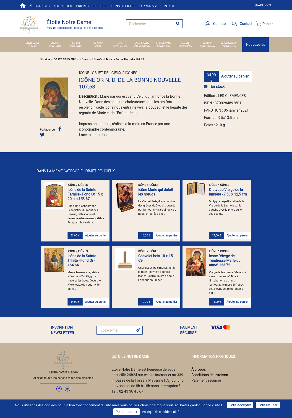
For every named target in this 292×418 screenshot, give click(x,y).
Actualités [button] (63, 6)
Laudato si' (147, 6)
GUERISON (207, 43)
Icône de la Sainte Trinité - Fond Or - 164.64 (82, 260)
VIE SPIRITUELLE (207, 46)
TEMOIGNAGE (185, 46)
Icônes (84, 59)
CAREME (76, 43)
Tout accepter (240, 405)
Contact (167, 6)
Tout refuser (267, 405)
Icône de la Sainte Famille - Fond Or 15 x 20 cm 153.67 (85, 194)
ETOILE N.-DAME (163, 43)
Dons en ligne (122, 6)
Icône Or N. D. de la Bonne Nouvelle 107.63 (118, 59)
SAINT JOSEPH (76, 46)
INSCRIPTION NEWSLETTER (62, 330)
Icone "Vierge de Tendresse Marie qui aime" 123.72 (225, 260)
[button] (42, 97)
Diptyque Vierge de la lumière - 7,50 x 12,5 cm (228, 192)
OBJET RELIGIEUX (229, 43)
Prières (82, 6)
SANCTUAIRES (120, 46)
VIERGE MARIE (229, 46)
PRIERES (32, 46)
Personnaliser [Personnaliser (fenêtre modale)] (126, 412)
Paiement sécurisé (206, 380)
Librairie (100, 6)
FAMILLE (185, 43)
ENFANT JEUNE (142, 43)
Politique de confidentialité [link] (160, 412)
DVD (120, 43)
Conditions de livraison (209, 375)
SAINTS (98, 46)
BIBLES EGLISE (32, 43)
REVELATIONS (54, 46)
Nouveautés (255, 44)
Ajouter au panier (234, 76)
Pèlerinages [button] (39, 6)
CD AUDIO (98, 43)
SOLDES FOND (163, 46)
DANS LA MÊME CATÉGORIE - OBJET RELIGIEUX (75, 171)
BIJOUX (54, 43)
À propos (198, 369)
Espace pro (262, 5)
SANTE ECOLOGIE (142, 46)
